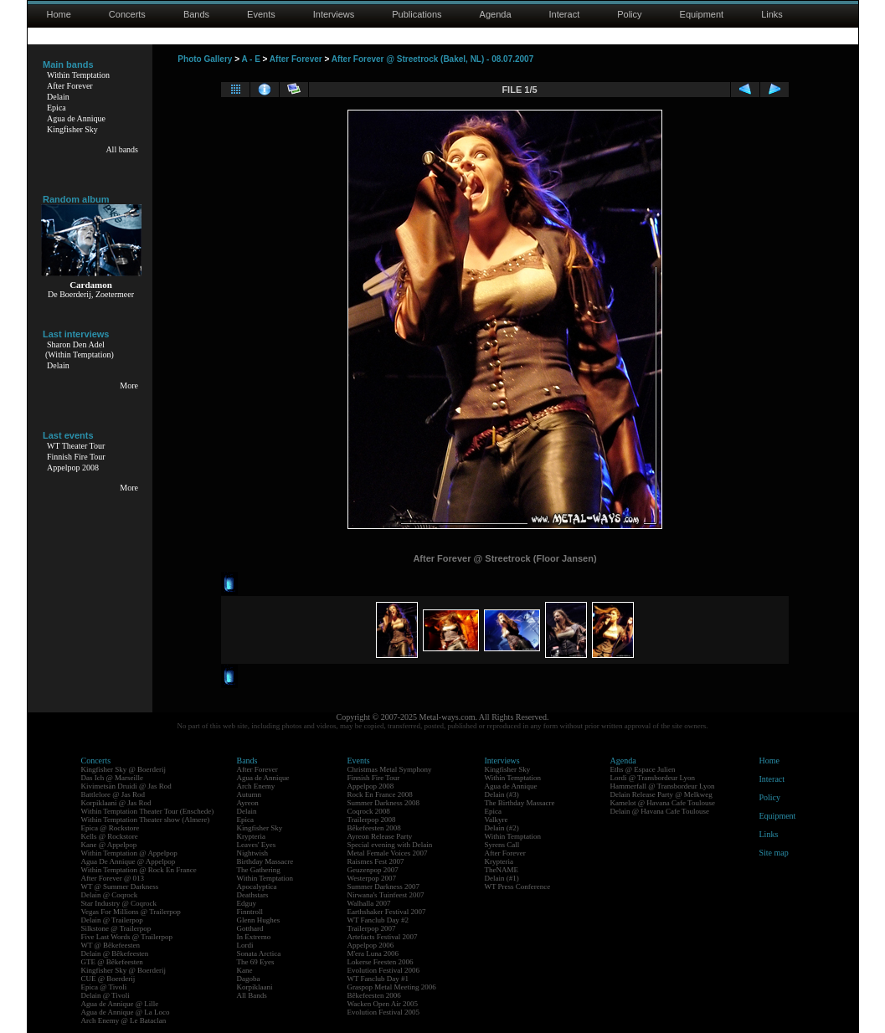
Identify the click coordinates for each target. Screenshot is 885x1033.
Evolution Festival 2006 (383, 970)
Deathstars (253, 895)
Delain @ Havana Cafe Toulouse (659, 811)
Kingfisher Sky (72, 129)
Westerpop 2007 (372, 878)
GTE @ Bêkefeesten (112, 962)
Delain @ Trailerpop (112, 920)
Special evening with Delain (390, 844)
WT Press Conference (518, 886)
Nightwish (253, 853)
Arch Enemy (256, 786)
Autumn (249, 794)
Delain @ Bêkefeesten (115, 953)
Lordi (245, 945)
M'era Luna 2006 (373, 953)
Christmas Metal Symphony (389, 769)
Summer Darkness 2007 (383, 886)
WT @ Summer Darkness (120, 886)
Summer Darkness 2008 (383, 803)
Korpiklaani (255, 987)
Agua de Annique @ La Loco (125, 1012)
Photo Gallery (205, 59)
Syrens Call (502, 844)
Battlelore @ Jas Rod (113, 794)
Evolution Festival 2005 (383, 1012)
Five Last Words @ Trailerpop (126, 937)
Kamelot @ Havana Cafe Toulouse (662, 803)
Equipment (702, 14)
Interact (564, 14)
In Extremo (254, 937)
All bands (121, 149)
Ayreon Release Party (380, 836)
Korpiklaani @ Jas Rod (116, 803)
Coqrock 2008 (368, 811)
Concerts (127, 14)
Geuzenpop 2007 (373, 870)
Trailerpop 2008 (371, 819)
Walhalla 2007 (369, 903)
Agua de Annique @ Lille (120, 1004)
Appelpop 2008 (73, 467)
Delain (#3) (502, 794)
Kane (245, 970)
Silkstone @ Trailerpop (116, 928)
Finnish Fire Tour (76, 456)
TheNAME (502, 870)
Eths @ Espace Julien (643, 769)
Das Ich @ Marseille (112, 777)
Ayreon (248, 803)
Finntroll (250, 911)
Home (59, 14)
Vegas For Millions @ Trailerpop (131, 911)
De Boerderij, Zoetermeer (91, 294)
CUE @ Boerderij (108, 978)
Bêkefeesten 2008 (374, 828)
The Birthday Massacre (520, 803)
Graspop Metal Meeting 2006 (391, 987)
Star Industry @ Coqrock (119, 903)
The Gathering (258, 870)
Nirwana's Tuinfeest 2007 (385, 895)
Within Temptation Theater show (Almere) (145, 819)
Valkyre (496, 819)
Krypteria (251, 836)
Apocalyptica (257, 886)
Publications (416, 14)
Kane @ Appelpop (109, 844)
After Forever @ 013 (113, 878)
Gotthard (250, 928)
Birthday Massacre (265, 861)
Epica (56, 107)
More (129, 385)
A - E (250, 59)
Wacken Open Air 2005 (383, 1004)
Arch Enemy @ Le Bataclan (124, 1020)
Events (261, 14)
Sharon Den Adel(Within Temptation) (79, 349)
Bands (196, 14)
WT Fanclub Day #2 (378, 920)
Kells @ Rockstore (109, 836)
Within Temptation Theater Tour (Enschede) (147, 811)
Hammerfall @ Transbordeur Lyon (662, 786)
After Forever (70, 85)
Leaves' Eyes (256, 844)
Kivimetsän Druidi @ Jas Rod (126, 786)
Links (772, 14)
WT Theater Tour (76, 445)
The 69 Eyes (256, 962)
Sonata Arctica (259, 953)
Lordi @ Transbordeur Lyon (653, 777)
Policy (629, 14)
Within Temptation (78, 75)
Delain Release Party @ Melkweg (661, 794)
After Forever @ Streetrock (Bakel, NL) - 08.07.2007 (433, 59)
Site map (774, 852)
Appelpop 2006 (370, 945)
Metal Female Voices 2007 (387, 853)
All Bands (252, 995)
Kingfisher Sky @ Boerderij (124, 769)
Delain (58, 96)
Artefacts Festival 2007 (382, 937)
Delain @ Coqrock (109, 895)
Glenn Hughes (258, 920)
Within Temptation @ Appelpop (129, 853)
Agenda (496, 14)
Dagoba (248, 978)
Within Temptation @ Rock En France (139, 870)
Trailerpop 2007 (371, 928)
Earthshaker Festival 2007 (386, 911)
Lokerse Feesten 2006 (380, 962)
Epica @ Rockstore (110, 828)
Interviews (334, 14)
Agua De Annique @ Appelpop (128, 861)
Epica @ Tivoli (104, 987)
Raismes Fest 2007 (375, 861)
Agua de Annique (76, 118)
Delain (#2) (502, 828)
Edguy (247, 903)
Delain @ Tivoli (105, 995)
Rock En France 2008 (380, 794)
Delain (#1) (502, 878)
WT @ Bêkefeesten (111, 945)
